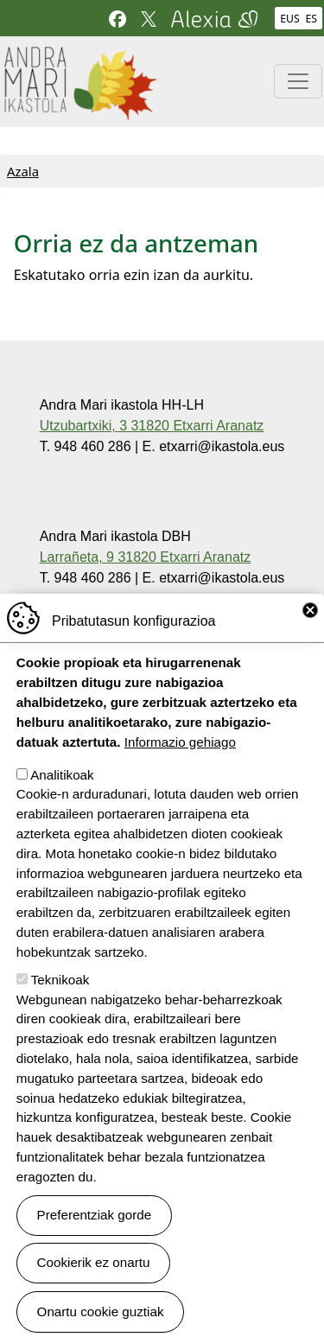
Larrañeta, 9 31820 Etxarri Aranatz (145, 557)
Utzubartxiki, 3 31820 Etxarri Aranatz (152, 425)
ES (311, 18)
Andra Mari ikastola (79, 57)
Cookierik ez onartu (93, 1293)
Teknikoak (60, 1010)
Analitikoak (61, 805)
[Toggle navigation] (298, 81)
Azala (23, 171)
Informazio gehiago (180, 772)
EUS (289, 18)
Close (310, 641)
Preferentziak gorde (94, 1245)
